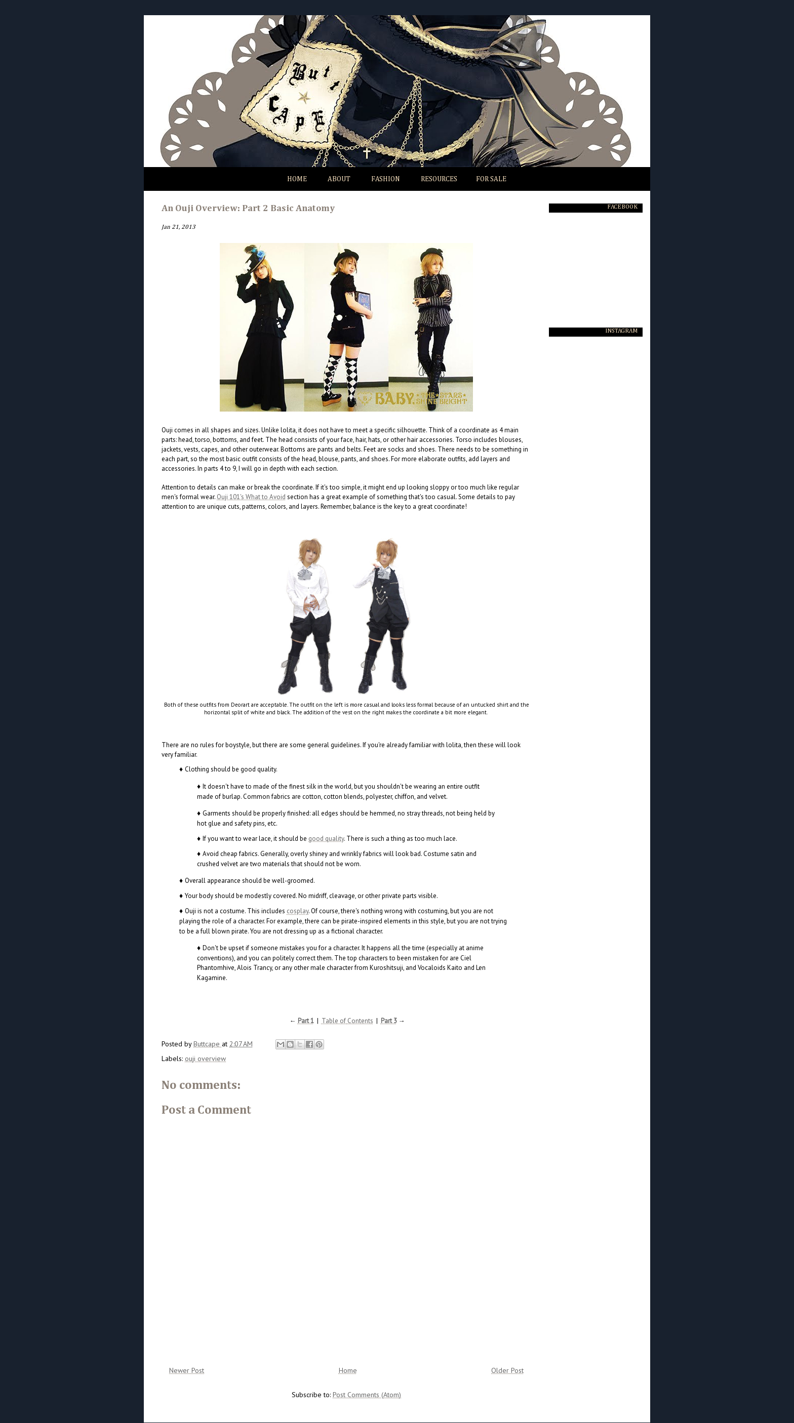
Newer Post (186, 1370)
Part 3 (389, 1021)
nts (369, 1021)
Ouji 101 (228, 497)
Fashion (385, 179)
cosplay (297, 911)
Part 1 (306, 1021)
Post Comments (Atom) (367, 1394)
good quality (326, 838)
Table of (334, 1021)
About (339, 179)
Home (297, 179)
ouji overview (205, 1058)
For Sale (491, 179)
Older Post (507, 1370)
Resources (439, 179)
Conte (356, 1021)
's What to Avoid (263, 497)
